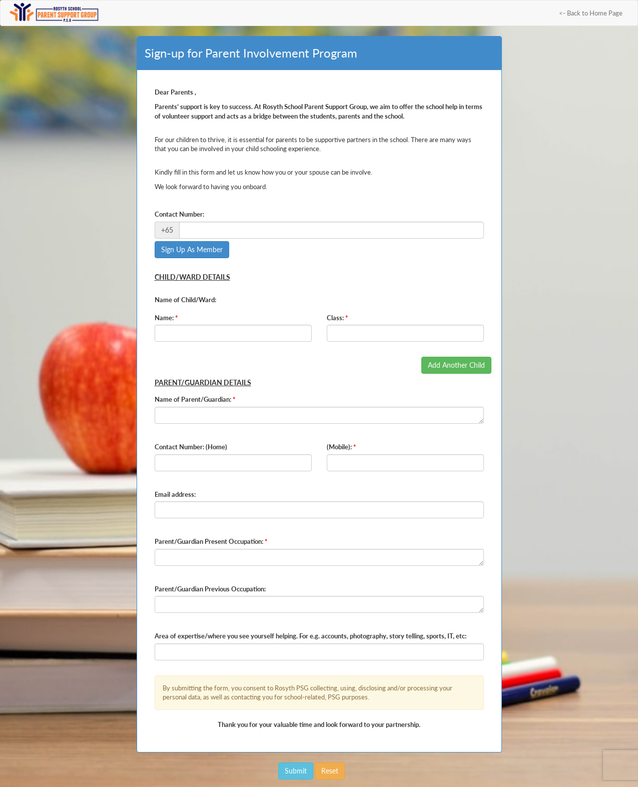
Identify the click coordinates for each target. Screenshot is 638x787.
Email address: (175, 494)
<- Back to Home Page (590, 13)
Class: (337, 318)
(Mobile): (341, 447)
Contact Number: (179, 214)
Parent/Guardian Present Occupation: (211, 541)
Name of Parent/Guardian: (195, 399)
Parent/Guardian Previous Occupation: (210, 589)
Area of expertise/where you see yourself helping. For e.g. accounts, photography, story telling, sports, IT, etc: (310, 636)
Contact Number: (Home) (191, 447)
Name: (166, 318)
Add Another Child (456, 365)
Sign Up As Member (192, 249)
